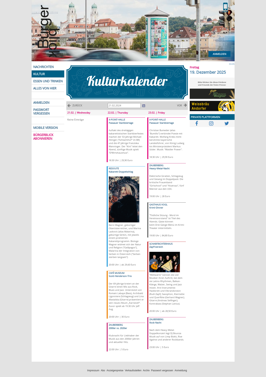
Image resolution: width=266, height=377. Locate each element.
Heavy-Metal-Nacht (159, 168)
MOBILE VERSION (45, 128)
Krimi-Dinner (156, 207)
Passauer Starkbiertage (121, 122)
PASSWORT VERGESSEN (41, 111)
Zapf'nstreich (156, 246)
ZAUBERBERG (116, 324)
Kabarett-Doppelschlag (121, 171)
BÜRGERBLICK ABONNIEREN (43, 137)
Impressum (93, 370)
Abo (103, 370)
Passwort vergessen (162, 370)
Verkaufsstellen (133, 370)
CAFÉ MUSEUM (116, 272)
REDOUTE (114, 168)
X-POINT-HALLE (117, 119)
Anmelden (219, 54)
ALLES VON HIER (44, 88)
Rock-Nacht (155, 322)
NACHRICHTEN (43, 67)
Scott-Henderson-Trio (120, 276)
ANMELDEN (41, 102)
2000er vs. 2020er (118, 328)
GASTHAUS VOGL (158, 204)
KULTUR (39, 74)
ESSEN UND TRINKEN (48, 81)
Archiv (146, 370)
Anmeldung (181, 370)
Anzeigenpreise (114, 370)
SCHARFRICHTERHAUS (161, 243)
